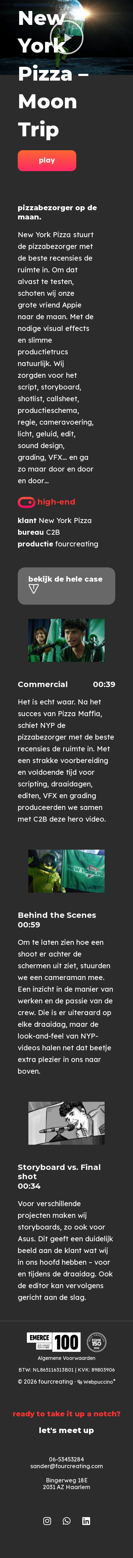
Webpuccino (98, 1382)
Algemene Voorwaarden (66, 1358)
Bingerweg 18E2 (65, 1484)
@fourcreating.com (76, 1466)
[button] (66, 640)
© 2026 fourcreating (45, 1381)
